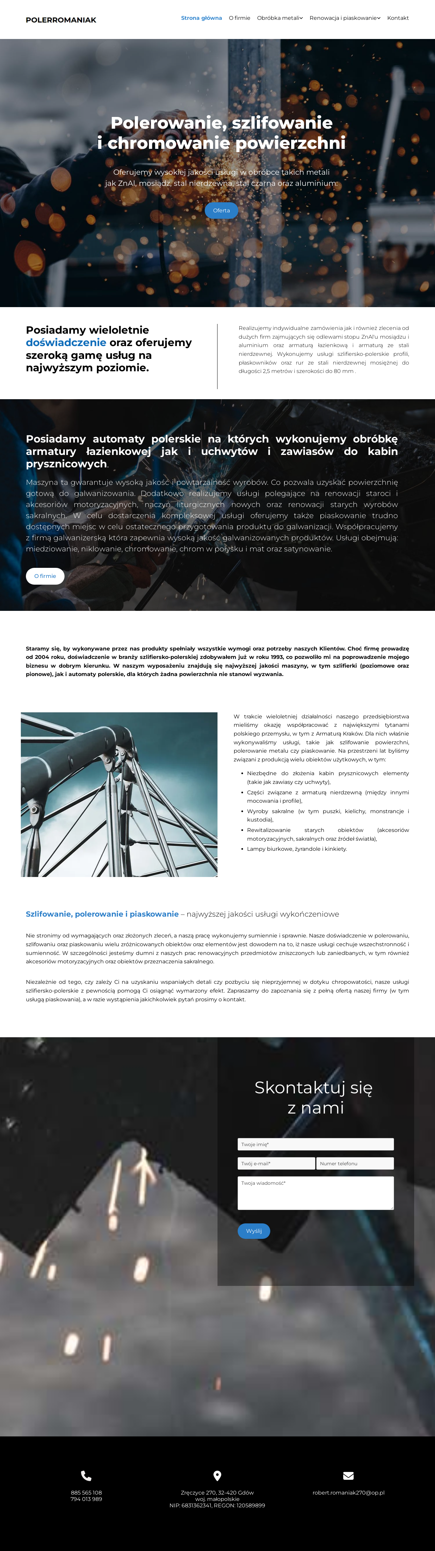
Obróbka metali (278, 18)
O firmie (239, 18)
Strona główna (201, 18)
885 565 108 (86, 1493)
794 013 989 (86, 1499)
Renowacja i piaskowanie (343, 18)
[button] (221, 210)
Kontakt (398, 18)
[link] (276, 20)
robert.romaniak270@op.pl (349, 1493)
